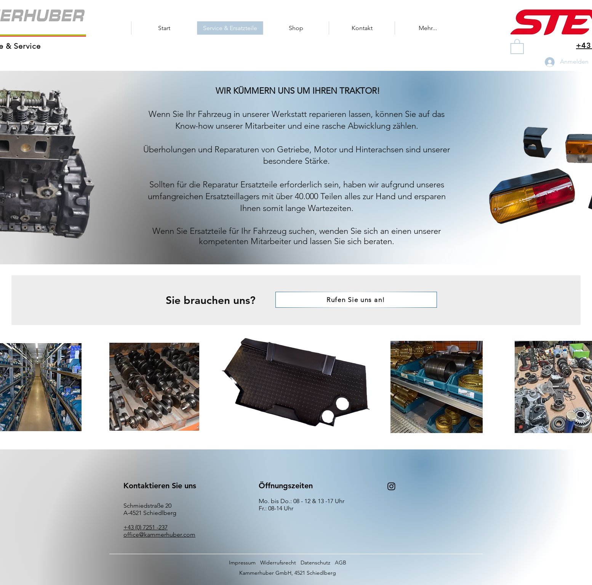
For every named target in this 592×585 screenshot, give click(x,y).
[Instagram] (391, 486)
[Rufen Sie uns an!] (356, 300)
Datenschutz (315, 562)
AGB (340, 562)
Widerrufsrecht (278, 562)
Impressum (242, 562)
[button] (517, 46)
